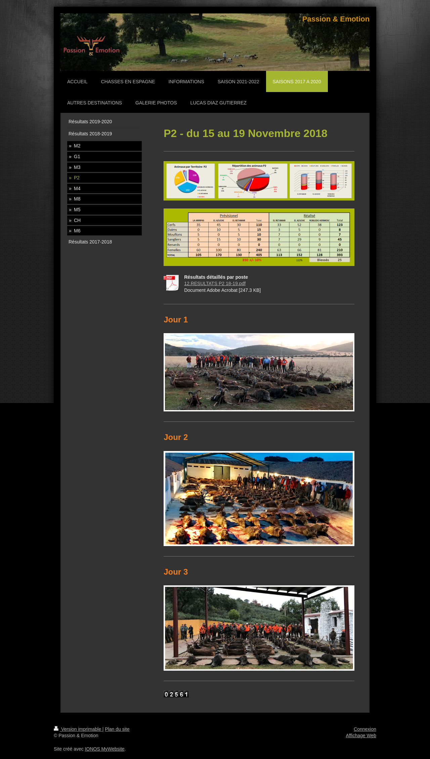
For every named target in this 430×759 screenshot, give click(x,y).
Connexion (365, 729)
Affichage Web (361, 735)
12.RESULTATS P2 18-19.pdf (215, 283)
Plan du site (117, 729)
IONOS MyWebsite (105, 749)
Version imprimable (78, 729)
